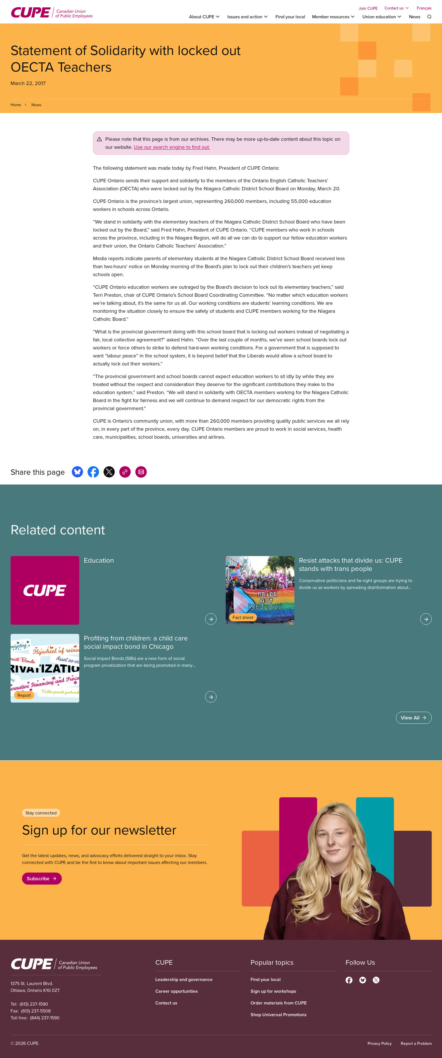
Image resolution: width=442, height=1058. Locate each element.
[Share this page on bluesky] (77, 472)
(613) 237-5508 (36, 1011)
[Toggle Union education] (382, 16)
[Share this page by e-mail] (141, 472)
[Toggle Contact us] (397, 8)
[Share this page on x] (109, 472)
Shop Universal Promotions (279, 1014)
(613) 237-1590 (34, 1004)
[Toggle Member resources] (334, 16)
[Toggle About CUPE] (205, 16)
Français (424, 8)
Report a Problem (416, 1043)
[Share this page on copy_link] (125, 472)
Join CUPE (368, 8)
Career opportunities (176, 991)
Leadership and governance (184, 979)
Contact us (166, 1003)
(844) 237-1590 (45, 1018)
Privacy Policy (380, 1043)
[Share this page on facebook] (93, 472)
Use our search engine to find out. (172, 147)
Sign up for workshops (273, 991)
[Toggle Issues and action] (248, 16)
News (414, 16)
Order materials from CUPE (279, 1003)
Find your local (290, 16)
